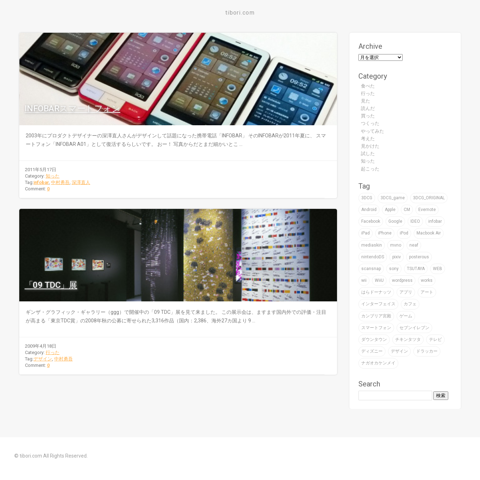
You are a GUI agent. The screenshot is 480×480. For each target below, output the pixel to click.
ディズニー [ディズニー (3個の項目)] (372, 351)
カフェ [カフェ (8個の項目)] (410, 303)
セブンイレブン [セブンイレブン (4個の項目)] (414, 327)
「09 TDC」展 (51, 285)
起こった (370, 169)
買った (368, 115)
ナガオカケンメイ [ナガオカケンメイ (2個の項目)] (378, 362)
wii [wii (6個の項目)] (364, 280)
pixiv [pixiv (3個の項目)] (396, 256)
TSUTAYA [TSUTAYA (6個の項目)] (416, 268)
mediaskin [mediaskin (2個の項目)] (371, 245)
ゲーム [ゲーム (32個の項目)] (405, 315)
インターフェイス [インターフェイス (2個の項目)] (378, 303)
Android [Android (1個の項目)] (369, 209)
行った (53, 352)
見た (365, 101)
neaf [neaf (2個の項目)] (413, 245)
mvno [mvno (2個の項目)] (395, 245)
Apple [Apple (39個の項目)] (390, 209)
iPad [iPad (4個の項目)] (365, 233)
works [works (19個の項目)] (427, 280)
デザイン (43, 359)
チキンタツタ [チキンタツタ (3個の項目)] (408, 339)
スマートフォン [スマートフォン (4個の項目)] (376, 327)
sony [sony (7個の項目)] (394, 268)
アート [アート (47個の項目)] (426, 292)
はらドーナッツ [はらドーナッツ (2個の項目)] (376, 292)
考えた (368, 138)
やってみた (372, 131)
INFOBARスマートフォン (72, 109)
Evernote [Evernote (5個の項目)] (427, 209)
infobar (41, 182)
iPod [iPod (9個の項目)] (404, 233)
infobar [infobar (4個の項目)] (435, 221)
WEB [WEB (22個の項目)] (437, 268)
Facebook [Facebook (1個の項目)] (370, 221)
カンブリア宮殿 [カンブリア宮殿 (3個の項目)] (376, 315)
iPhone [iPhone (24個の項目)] (385, 233)
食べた (368, 86)
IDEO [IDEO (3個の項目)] (415, 221)
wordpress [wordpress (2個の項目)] (402, 280)
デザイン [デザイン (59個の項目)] (399, 351)
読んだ (368, 108)
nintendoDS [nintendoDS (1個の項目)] (372, 256)
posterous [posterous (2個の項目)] (419, 256)
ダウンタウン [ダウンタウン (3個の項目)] (374, 339)
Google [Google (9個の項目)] (395, 221)
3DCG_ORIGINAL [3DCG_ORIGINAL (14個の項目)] (429, 197)
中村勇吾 (60, 182)
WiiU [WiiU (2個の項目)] (379, 280)
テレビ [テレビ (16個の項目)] (435, 339)
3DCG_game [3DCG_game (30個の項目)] (393, 197)
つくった (370, 123)
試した (368, 153)
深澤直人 (81, 182)
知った (53, 176)
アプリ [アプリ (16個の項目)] (405, 292)
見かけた (370, 146)
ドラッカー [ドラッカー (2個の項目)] (427, 351)
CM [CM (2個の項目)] (407, 209)
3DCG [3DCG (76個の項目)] (366, 197)
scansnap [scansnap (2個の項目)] (371, 268)
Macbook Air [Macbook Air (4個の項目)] (429, 233)
